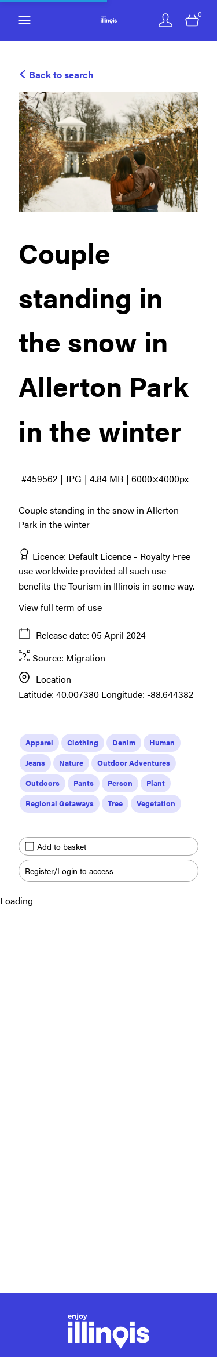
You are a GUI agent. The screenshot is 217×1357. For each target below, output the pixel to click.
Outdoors (42, 782)
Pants (83, 782)
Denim (123, 742)
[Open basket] (192, 20)
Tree (115, 803)
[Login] (165, 20)
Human (162, 742)
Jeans (35, 762)
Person (120, 782)
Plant (155, 782)
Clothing (82, 742)
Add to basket (55, 846)
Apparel (39, 742)
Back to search (56, 74)
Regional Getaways (59, 803)
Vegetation (156, 803)
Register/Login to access (69, 870)
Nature (71, 762)
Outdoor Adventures (133, 762)
